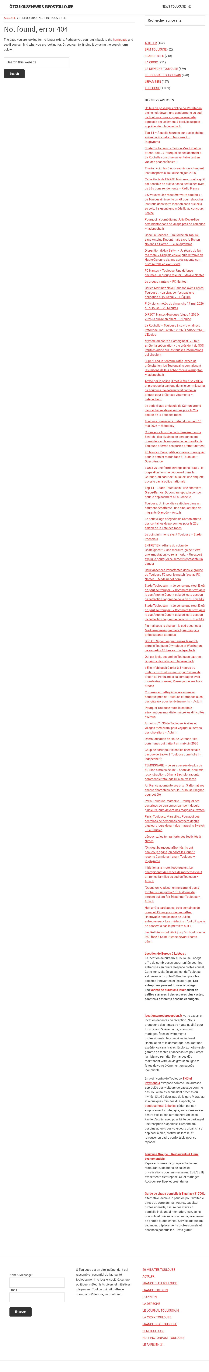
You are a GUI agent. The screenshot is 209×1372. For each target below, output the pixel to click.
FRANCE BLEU (154, 56)
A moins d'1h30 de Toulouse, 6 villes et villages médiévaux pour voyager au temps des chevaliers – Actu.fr (173, 728)
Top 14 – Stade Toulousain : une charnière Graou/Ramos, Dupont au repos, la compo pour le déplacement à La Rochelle (173, 492)
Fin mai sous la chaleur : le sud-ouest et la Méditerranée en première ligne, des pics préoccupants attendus (173, 630)
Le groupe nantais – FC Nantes (165, 281)
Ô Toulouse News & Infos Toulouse (41, 6)
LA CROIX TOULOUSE (156, 1317)
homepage (120, 39)
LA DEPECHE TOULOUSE (161, 69)
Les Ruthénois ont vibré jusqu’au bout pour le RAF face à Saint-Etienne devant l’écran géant (175, 937)
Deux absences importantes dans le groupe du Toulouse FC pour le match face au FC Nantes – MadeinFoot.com (174, 574)
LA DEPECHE (151, 1304)
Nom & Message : (21, 1275)
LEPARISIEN (153, 81)
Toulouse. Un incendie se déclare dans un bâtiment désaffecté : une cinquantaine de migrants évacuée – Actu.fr (173, 508)
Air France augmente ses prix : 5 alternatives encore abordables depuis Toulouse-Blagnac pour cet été (174, 790)
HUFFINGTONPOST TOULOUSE (163, 1338)
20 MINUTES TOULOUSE (158, 1269)
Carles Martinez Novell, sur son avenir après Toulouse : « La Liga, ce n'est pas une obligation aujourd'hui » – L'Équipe (174, 292)
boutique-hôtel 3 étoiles (160, 1106)
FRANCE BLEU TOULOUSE (159, 1283)
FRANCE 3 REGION (155, 1290)
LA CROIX (151, 62)
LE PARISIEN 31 (153, 1344)
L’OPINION (149, 1297)
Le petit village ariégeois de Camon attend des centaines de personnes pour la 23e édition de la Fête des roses (173, 410)
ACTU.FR (151, 43)
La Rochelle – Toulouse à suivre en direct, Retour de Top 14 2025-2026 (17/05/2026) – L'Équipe (175, 330)
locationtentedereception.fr (163, 1015)
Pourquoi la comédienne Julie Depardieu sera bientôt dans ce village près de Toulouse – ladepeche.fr (175, 224)
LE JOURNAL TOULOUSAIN (163, 75)
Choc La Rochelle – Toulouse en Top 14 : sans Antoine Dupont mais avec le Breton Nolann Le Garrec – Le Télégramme (172, 239)
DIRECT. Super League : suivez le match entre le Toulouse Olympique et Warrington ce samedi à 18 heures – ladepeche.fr (173, 645)
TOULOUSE (152, 88)
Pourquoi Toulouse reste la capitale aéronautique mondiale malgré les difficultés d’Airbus (174, 712)
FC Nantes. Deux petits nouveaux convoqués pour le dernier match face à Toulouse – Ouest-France (175, 457)
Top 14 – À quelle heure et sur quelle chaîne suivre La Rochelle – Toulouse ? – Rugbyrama (174, 137)
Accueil (10, 18)
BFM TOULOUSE (156, 49)
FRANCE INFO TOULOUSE (159, 1324)
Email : (13, 1290)
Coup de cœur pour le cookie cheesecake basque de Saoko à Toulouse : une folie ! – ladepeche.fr (173, 754)
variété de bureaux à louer (168, 990)
